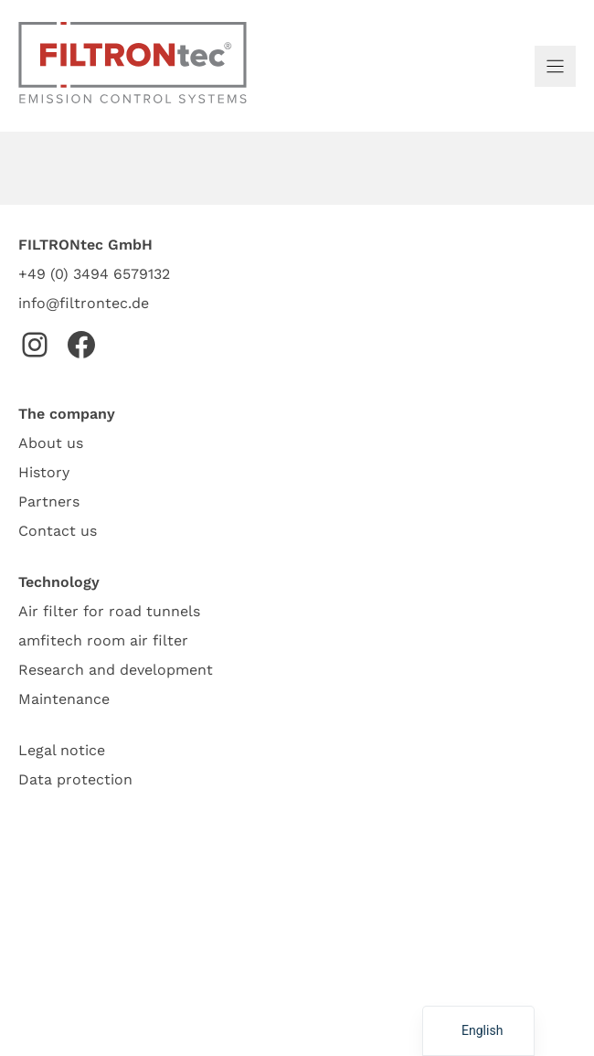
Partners (49, 501)
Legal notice (61, 750)
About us (50, 443)
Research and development (115, 669)
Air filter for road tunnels (109, 611)
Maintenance (64, 699)
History (43, 472)
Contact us (57, 530)
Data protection (75, 779)
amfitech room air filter (103, 640)
